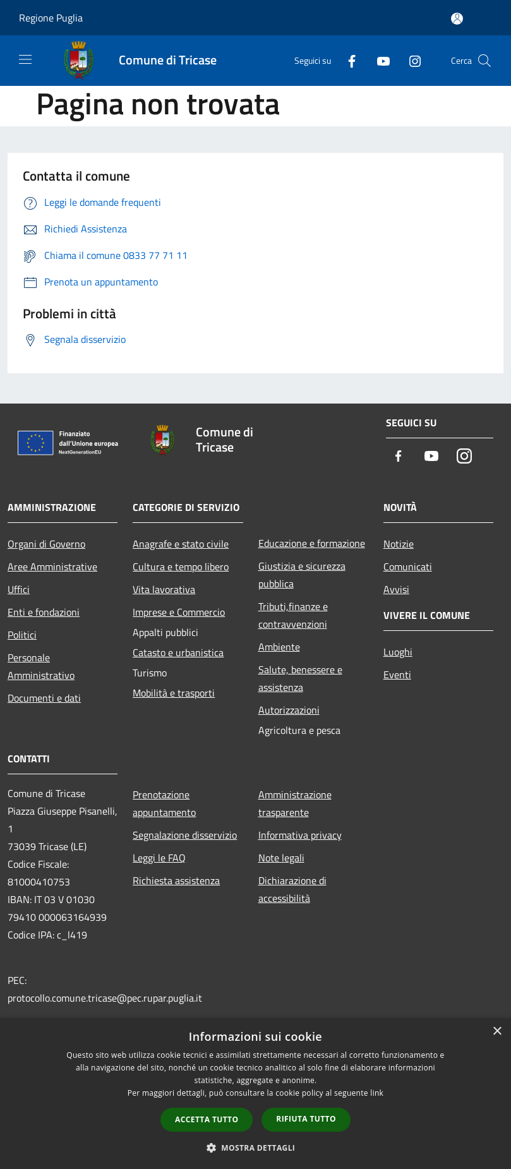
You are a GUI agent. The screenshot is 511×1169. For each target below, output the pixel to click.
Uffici (19, 589)
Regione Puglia (51, 17)
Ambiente (279, 646)
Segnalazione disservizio (185, 834)
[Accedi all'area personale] (457, 18)
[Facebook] (346, 60)
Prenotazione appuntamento (164, 803)
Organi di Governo (46, 543)
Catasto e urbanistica (178, 652)
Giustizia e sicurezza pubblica (302, 574)
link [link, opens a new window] (376, 1093)
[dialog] (255, 1093)
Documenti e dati (44, 697)
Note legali (281, 857)
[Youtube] (378, 60)
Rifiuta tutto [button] (306, 1118)
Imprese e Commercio (179, 612)
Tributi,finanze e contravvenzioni (293, 615)
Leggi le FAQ (159, 857)
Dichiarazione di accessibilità (292, 889)
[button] (256, 1147)
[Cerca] (484, 60)
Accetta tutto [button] (206, 1119)
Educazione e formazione (311, 543)
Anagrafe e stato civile (181, 543)
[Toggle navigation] (25, 59)
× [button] (497, 1031)
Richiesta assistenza (176, 880)
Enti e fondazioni (44, 612)
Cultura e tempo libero (181, 566)
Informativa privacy (300, 834)
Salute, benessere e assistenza (300, 678)
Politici (22, 634)
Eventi (397, 674)
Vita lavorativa (164, 589)
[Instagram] (410, 60)
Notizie (398, 543)
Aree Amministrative (52, 566)
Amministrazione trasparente (295, 803)
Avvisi (396, 589)
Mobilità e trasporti (174, 692)
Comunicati (407, 566)
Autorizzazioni (289, 709)
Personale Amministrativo (41, 666)
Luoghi (397, 651)
